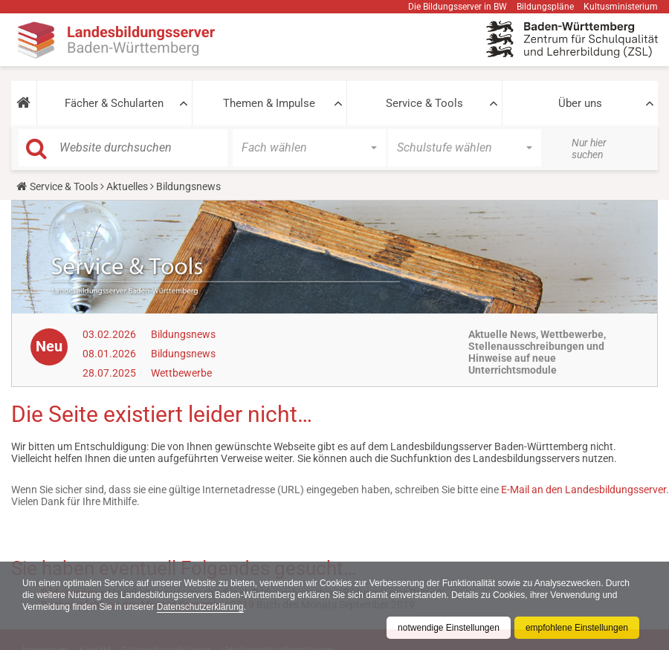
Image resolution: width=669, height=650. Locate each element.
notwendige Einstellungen (449, 628)
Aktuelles (127, 186)
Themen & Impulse (269, 103)
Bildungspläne (545, 6)
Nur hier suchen (589, 148)
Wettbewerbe (181, 373)
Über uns (580, 103)
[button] (23, 103)
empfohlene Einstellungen (577, 628)
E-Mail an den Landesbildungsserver (583, 489)
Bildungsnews (183, 334)
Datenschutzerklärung (200, 607)
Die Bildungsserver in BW (457, 6)
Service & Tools (424, 103)
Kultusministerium (621, 6)
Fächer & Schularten (114, 103)
